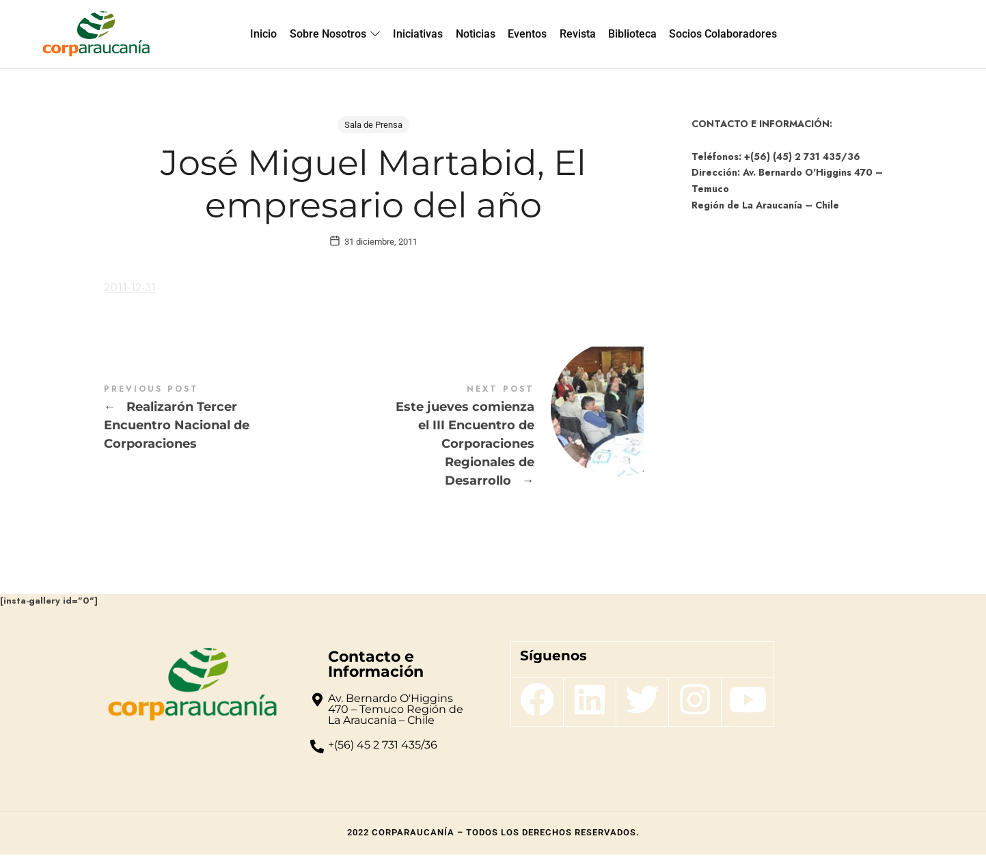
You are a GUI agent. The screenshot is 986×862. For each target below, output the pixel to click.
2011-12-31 (132, 295)
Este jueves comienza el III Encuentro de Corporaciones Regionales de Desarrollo (509, 444)
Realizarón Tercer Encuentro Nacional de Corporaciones (239, 426)
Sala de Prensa (373, 125)
